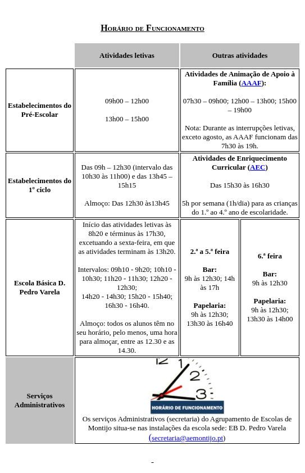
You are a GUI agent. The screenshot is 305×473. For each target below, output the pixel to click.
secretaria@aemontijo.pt (187, 438)
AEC (257, 167)
